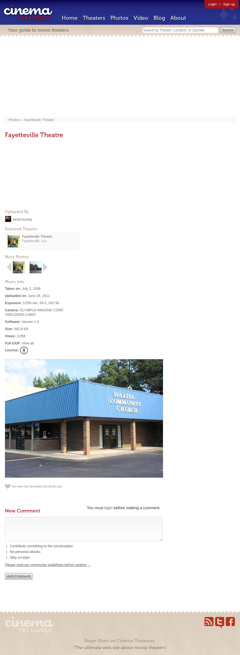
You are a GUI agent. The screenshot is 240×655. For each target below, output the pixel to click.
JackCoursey (22, 219)
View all (28, 343)
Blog (159, 18)
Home (70, 18)
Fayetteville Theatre (39, 120)
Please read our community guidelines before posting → (48, 570)
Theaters (94, 18)
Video (141, 18)
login (108, 508)
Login (212, 4)
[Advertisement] (120, 77)
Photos (119, 18)
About (178, 18)
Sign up (229, 4)
